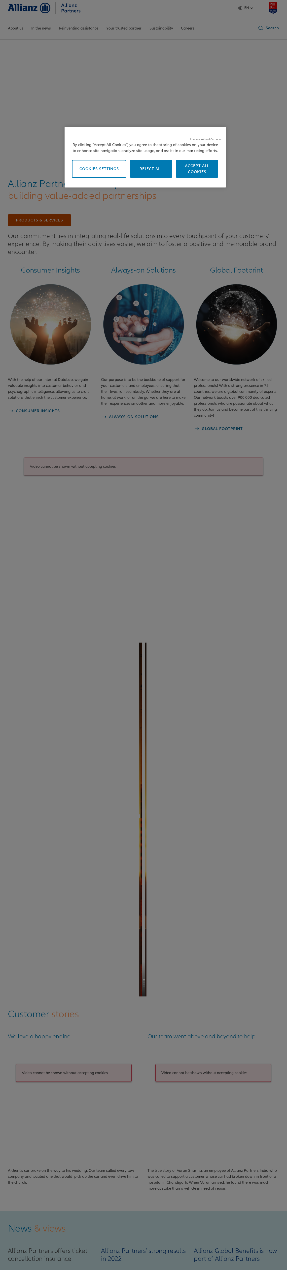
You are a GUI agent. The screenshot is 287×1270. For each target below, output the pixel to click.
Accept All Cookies (197, 168)
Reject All (151, 168)
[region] (145, 157)
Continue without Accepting (206, 139)
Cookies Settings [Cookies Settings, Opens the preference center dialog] (99, 168)
